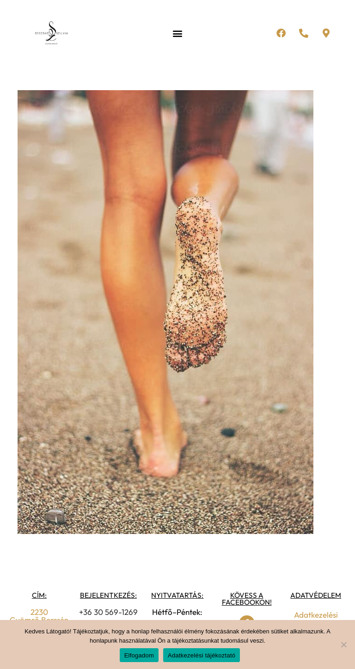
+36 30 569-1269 (108, 612)
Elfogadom (139, 655)
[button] (177, 33)
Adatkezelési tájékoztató (201, 655)
